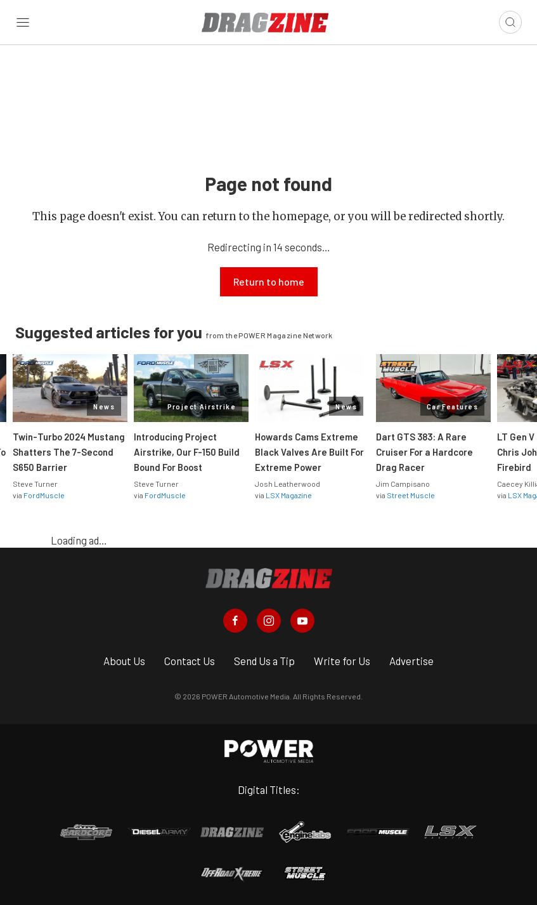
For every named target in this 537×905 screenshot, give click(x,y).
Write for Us (342, 660)
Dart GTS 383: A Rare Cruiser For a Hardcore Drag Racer (424, 452)
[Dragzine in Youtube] (302, 621)
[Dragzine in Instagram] (269, 621)
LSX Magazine (289, 495)
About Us (124, 660)
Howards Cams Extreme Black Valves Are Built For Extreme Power (309, 452)
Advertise (411, 660)
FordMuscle (44, 495)
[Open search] (510, 22)
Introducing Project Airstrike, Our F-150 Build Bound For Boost (187, 452)
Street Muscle (411, 495)
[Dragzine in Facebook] (235, 621)
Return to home (268, 281)
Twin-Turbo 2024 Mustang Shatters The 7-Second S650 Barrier (69, 452)
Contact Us (189, 660)
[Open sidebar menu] (22, 22)
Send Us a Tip (264, 660)
